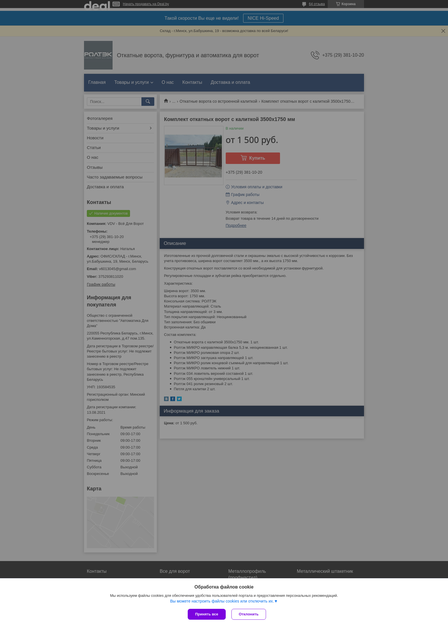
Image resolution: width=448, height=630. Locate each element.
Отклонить (249, 614)
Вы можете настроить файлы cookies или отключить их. (222, 601)
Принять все (206, 614)
